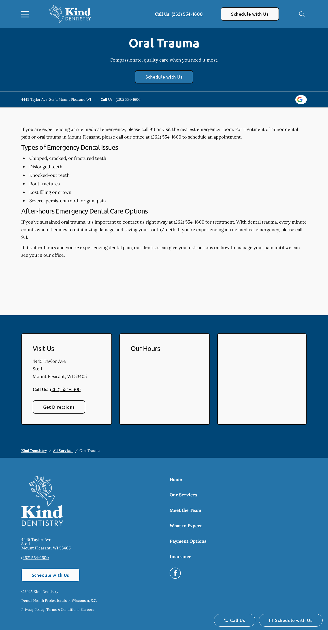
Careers (87, 609)
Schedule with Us (249, 14)
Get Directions (59, 407)
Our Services (183, 495)
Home (176, 479)
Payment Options (188, 541)
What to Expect (186, 525)
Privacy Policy (33, 609)
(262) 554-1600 (128, 99)
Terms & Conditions (62, 609)
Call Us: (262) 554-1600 (179, 14)
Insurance (180, 556)
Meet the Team (185, 510)
